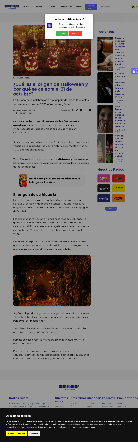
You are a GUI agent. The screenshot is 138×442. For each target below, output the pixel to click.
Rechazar (75, 34)
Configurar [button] (34, 433)
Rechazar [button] (21, 433)
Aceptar (62, 34)
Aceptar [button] (11, 433)
